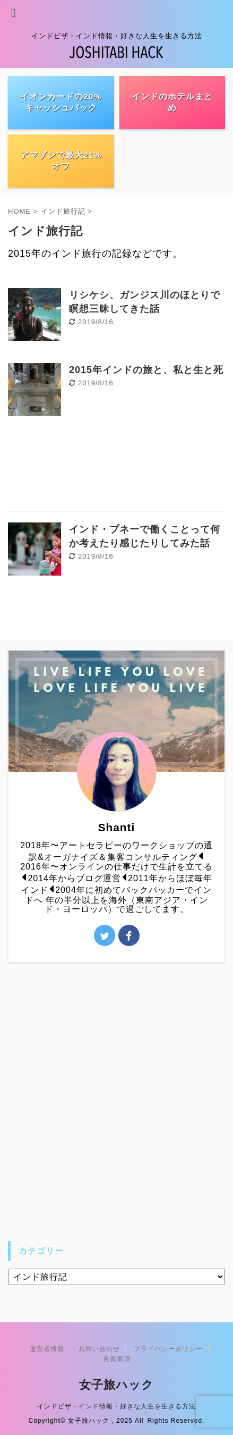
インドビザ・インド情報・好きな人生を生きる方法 (116, 1406)
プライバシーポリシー (168, 1349)
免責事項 (117, 1359)
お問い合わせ (99, 1349)
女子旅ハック (116, 1384)
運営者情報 (47, 1349)
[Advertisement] (116, 472)
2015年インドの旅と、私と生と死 (146, 370)
